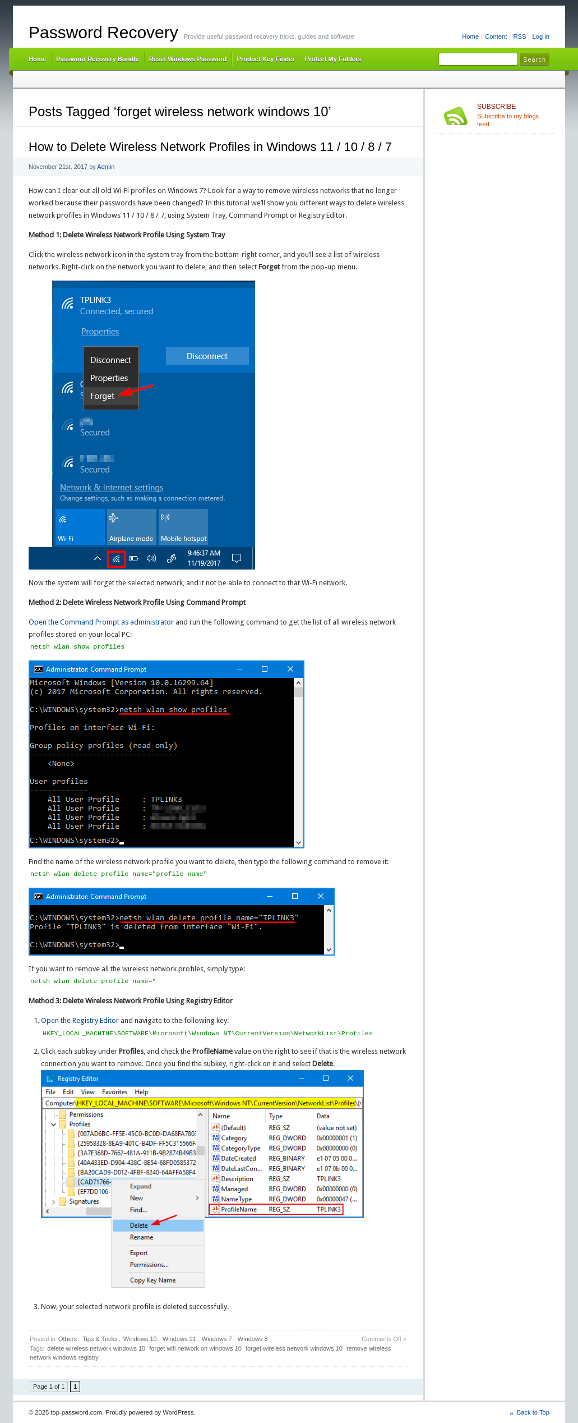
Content (496, 36)
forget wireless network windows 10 (294, 1348)
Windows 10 (140, 1338)
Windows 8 (253, 1338)
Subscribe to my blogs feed (513, 115)
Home (470, 36)
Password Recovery (103, 32)
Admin (105, 166)
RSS (519, 36)
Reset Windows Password (188, 59)
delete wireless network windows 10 (96, 1348)
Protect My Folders (333, 59)
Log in (540, 36)
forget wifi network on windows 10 (195, 1348)
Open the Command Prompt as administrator (101, 622)
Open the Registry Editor (80, 1020)
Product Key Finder (265, 59)
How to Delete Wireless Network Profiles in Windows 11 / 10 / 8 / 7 (210, 147)
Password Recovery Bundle (97, 59)
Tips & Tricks (100, 1338)
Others (67, 1338)
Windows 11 (179, 1338)
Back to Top (533, 1412)
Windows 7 (217, 1338)
